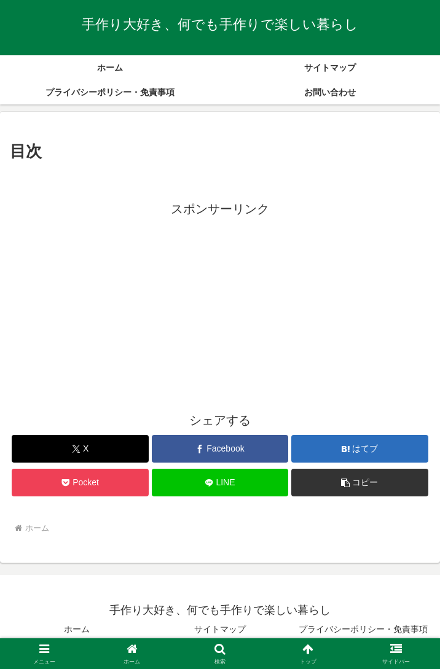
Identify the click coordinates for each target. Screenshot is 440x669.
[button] (359, 482)
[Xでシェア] (80, 449)
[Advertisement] (220, 306)
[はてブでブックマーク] (359, 449)
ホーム (77, 629)
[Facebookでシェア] (220, 449)
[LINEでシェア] (220, 482)
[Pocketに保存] (80, 482)
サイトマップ (220, 629)
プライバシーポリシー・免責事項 (363, 629)
